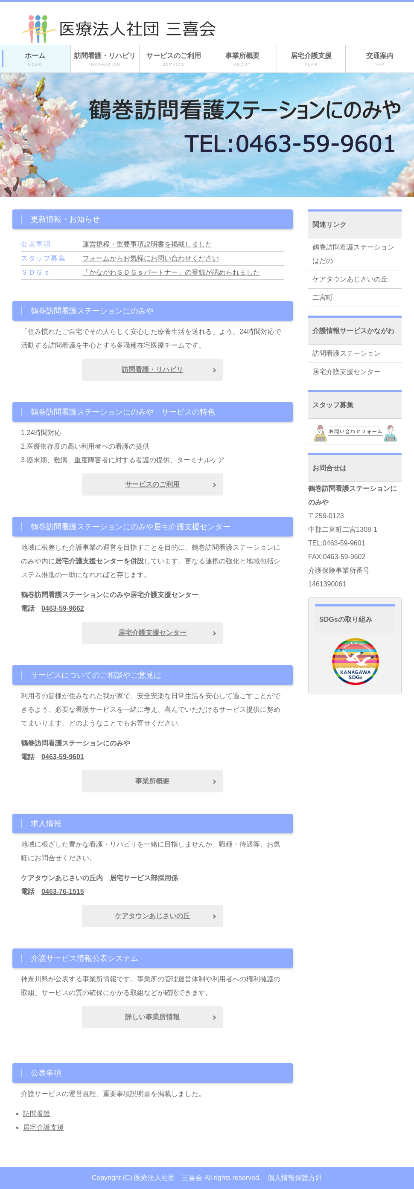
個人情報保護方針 (295, 1177)
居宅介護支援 (311, 59)
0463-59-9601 (62, 756)
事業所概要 (242, 59)
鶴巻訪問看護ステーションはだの (353, 254)
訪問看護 (36, 1113)
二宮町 (322, 297)
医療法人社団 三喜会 (168, 1177)
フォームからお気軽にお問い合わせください (150, 258)
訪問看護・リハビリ (105, 59)
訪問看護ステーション (346, 353)
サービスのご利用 (174, 59)
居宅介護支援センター (346, 371)
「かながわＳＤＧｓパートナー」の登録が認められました (171, 272)
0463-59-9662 (62, 608)
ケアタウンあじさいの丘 (350, 279)
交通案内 (380, 59)
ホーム (35, 59)
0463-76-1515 (62, 891)
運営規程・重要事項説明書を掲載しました (147, 244)
